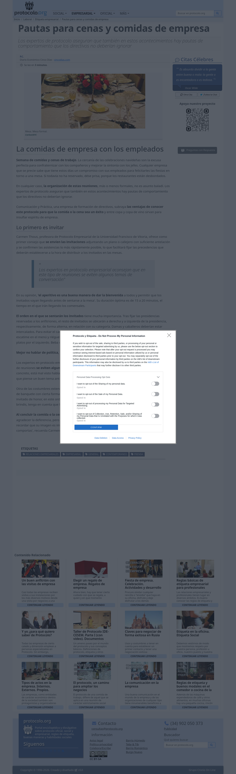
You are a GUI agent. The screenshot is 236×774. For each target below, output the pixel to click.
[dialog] (118, 387)
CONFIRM (96, 427)
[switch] (155, 384)
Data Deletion (101, 438)
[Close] (170, 336)
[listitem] (118, 377)
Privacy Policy (134, 438)
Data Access (118, 438)
